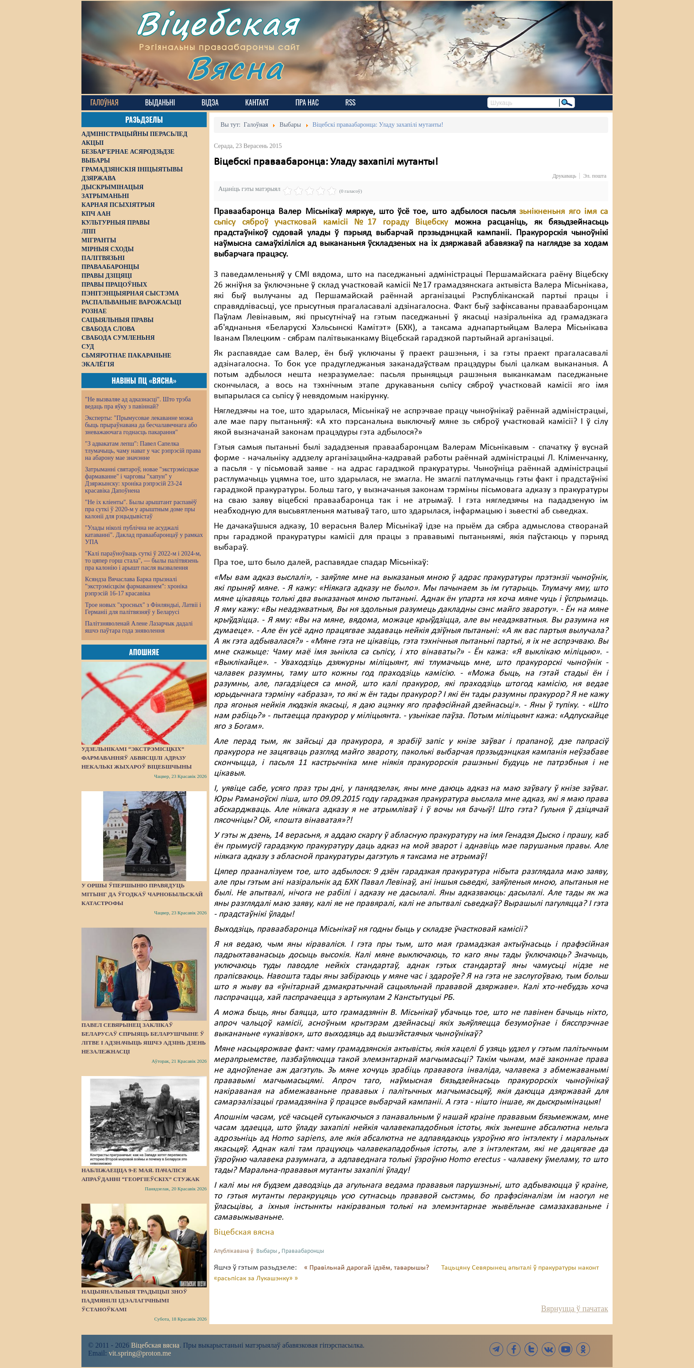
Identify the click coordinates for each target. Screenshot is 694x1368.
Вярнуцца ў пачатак (574, 1308)
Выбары (266, 1251)
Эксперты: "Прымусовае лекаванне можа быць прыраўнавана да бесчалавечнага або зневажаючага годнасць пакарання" (141, 425)
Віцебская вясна (244, 1232)
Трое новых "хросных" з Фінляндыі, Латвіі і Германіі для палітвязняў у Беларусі (143, 608)
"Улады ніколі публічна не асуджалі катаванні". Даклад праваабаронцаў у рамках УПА (144, 535)
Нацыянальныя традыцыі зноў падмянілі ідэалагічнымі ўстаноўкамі (134, 1300)
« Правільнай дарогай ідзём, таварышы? (367, 1267)
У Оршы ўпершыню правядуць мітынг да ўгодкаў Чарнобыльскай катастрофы (142, 894)
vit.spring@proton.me (140, 1353)
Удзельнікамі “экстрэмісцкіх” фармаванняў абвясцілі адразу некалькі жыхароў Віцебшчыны (136, 758)
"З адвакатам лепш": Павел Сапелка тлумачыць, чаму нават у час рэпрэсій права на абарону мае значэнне (143, 450)
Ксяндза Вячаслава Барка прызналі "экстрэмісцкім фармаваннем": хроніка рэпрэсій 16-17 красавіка (136, 586)
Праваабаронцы (302, 1251)
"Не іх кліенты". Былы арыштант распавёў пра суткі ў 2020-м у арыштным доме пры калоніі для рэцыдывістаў (141, 509)
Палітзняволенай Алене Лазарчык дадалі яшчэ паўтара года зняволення (139, 627)
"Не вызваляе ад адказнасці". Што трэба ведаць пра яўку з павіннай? (138, 403)
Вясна (236, 68)
